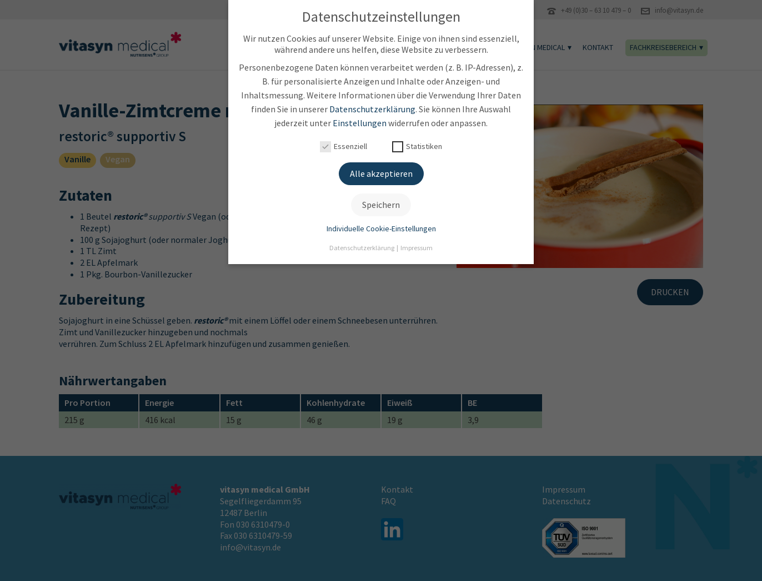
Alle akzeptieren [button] (381, 170)
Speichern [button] (381, 201)
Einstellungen (360, 120)
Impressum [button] (416, 245)
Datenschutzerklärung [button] (362, 245)
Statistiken (417, 143)
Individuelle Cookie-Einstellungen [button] (381, 226)
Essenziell (343, 143)
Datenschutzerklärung (372, 106)
